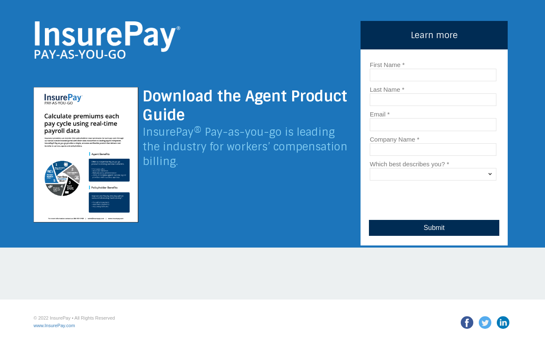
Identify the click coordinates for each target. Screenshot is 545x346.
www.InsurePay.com (54, 325)
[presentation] (432, 198)
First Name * (387, 64)
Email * (380, 114)
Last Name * (387, 89)
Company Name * (394, 139)
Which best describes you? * (409, 163)
